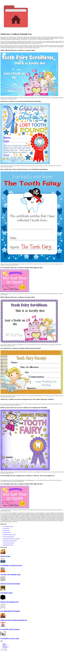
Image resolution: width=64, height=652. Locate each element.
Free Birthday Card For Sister (9, 638)
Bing (6, 649)
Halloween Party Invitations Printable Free (13, 620)
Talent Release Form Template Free (10, 540)
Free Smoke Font (6, 530)
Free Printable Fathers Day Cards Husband (11, 538)
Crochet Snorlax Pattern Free (8, 536)
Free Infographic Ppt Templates (10, 611)
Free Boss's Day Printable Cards (10, 574)
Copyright (5, 647)
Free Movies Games (6, 592)
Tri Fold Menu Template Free (8, 542)
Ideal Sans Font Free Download (10, 583)
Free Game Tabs (6, 528)
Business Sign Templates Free (9, 602)
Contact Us (5, 644)
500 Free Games (5, 556)
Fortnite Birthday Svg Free (8, 544)
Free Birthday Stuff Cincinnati (9, 629)
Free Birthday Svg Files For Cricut (11, 565)
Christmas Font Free (7, 532)
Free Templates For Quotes (8, 526)
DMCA (4, 645)
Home (4, 643)
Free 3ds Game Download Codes (9, 534)
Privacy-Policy (6, 646)
